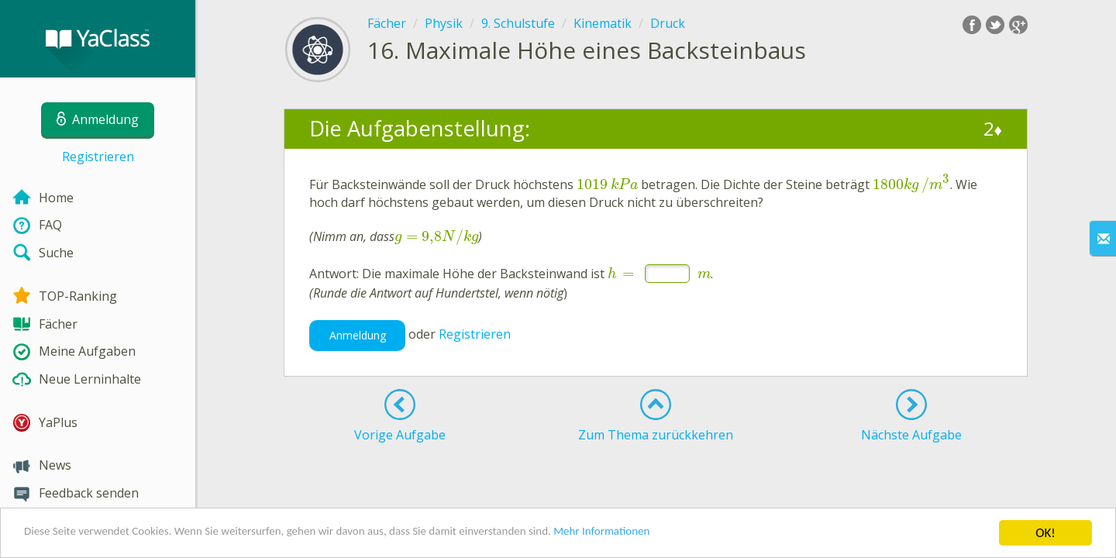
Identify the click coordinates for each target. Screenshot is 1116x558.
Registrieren (98, 156)
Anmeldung (357, 335)
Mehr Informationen (679, 535)
